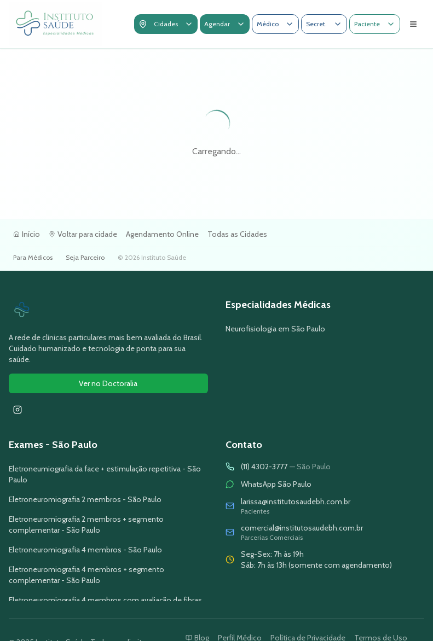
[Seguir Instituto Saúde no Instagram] (17, 409)
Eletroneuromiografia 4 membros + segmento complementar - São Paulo (86, 574)
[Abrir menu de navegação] (413, 24)
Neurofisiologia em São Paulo (275, 329)
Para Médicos (33, 257)
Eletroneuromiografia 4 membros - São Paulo (85, 550)
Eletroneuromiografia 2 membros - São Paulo (85, 499)
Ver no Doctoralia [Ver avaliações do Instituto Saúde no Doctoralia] (108, 383)
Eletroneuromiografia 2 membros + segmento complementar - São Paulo (86, 524)
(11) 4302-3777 (286, 466)
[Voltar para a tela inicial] (55, 24)
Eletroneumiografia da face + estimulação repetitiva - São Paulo (105, 474)
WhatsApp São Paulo (276, 484)
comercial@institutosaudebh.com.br (302, 528)
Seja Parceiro (85, 257)
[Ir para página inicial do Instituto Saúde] (108, 310)
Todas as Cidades (237, 234)
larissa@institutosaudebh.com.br (295, 501)
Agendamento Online (162, 234)
